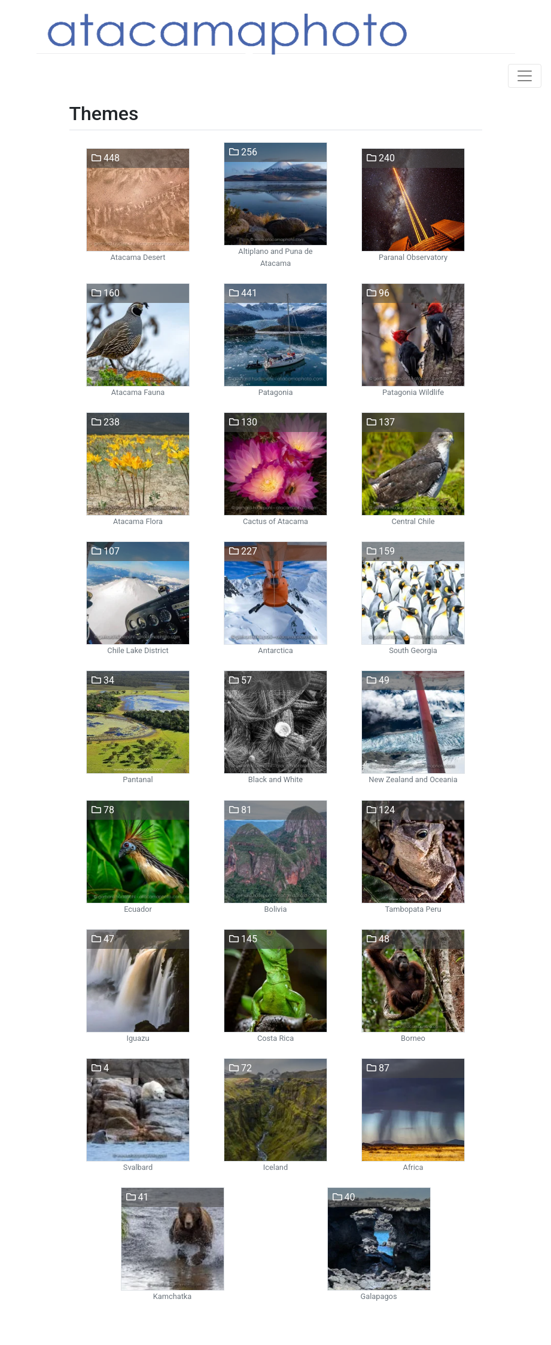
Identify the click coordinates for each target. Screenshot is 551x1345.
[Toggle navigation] (524, 76)
